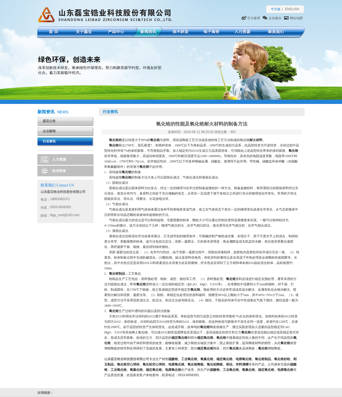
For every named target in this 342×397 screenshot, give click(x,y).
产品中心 (114, 32)
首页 (52, 32)
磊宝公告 (49, 121)
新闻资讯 (147, 32)
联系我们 (274, 32)
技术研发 (179, 32)
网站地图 (296, 18)
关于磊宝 (83, 32)
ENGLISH (292, 9)
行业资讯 (49, 141)
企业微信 (275, 18)
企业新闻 (49, 131)
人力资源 (241, 32)
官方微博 (253, 18)
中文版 (276, 9)
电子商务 (210, 32)
